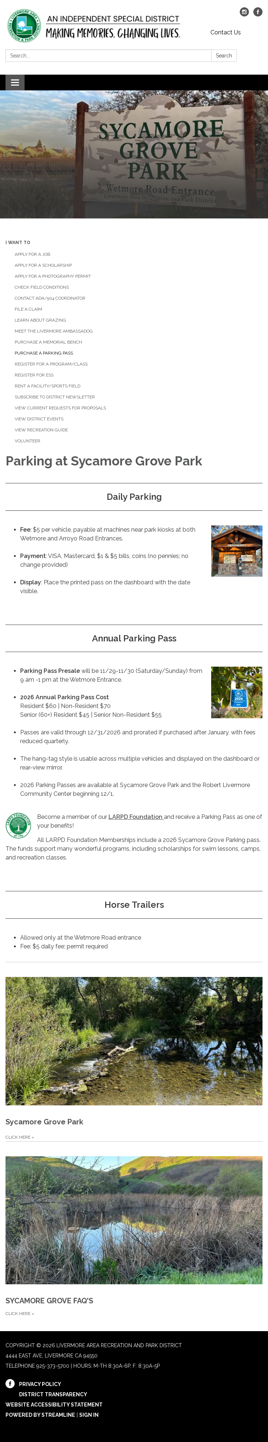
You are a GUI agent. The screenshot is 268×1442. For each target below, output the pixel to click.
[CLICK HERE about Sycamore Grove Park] (134, 1051)
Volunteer (27, 440)
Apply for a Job (32, 254)
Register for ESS (34, 375)
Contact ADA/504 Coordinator (50, 298)
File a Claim (28, 309)
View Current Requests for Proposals (60, 408)
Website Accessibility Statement (54, 1405)
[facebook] (258, 14)
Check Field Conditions (42, 287)
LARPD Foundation (136, 816)
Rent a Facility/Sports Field (47, 386)
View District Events (39, 419)
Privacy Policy (40, 1384)
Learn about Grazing (40, 320)
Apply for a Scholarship (43, 265)
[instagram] (244, 14)
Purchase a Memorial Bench (48, 342)
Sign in (89, 1415)
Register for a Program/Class (51, 364)
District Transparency (53, 1394)
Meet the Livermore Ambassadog (54, 331)
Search (224, 56)
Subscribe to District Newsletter (55, 397)
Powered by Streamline (40, 1415)
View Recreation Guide (41, 429)
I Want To (17, 242)
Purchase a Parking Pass (44, 353)
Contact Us (225, 32)
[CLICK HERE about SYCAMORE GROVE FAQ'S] (134, 1229)
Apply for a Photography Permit (53, 276)
